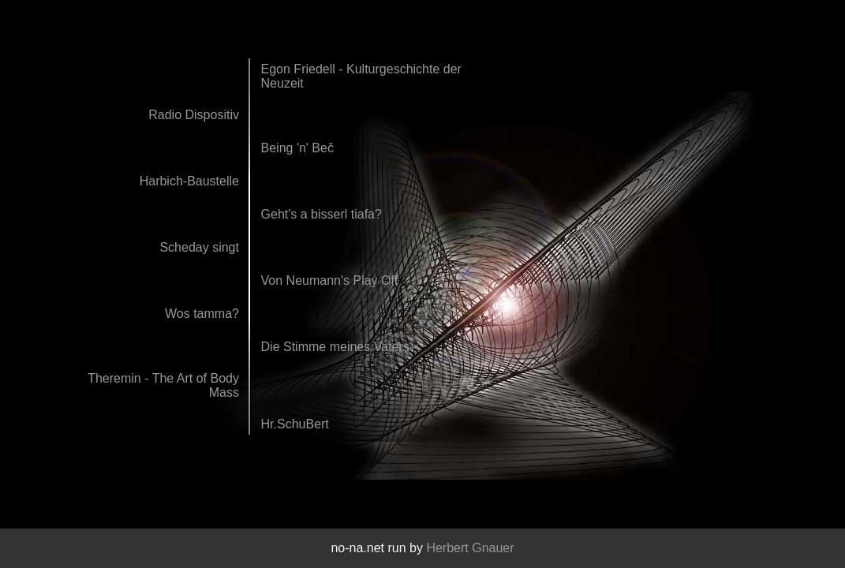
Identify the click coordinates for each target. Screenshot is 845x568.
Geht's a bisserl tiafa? (321, 214)
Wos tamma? (202, 313)
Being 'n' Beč (297, 148)
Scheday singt (199, 247)
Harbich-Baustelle (189, 181)
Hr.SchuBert (295, 424)
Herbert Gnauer (470, 548)
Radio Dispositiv (193, 114)
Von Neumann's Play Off (329, 280)
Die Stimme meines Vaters (335, 346)
